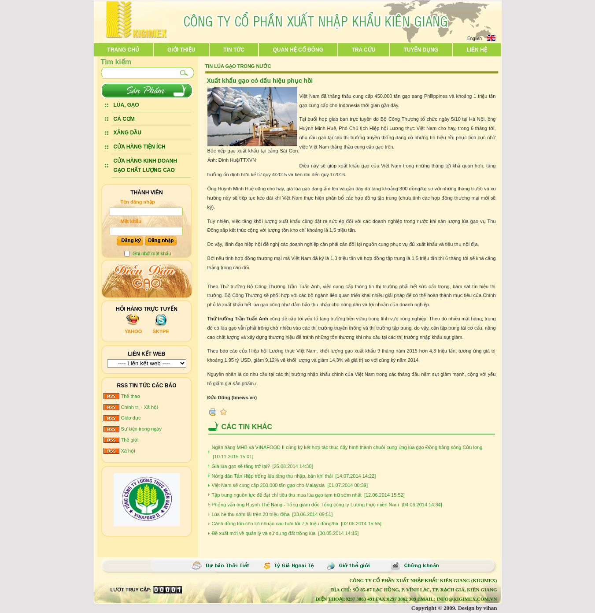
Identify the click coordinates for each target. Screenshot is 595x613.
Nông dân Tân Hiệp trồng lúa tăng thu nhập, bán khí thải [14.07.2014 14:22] (294, 476)
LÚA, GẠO (126, 105)
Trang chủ (123, 50)
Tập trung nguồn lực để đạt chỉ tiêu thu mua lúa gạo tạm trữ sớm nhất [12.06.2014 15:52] (308, 495)
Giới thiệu (181, 50)
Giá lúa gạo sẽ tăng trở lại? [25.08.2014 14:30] (262, 466)
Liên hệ (476, 50)
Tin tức (233, 50)
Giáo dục (131, 417)
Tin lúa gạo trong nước (238, 66)
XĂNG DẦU (127, 133)
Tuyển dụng (420, 50)
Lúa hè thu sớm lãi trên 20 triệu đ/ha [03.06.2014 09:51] (272, 514)
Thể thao (130, 396)
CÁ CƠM (124, 119)
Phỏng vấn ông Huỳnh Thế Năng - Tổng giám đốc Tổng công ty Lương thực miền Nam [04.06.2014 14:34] (327, 504)
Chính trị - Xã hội (139, 407)
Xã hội (128, 450)
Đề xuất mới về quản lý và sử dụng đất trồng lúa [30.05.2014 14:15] (285, 533)
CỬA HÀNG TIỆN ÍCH (140, 147)
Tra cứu (363, 50)
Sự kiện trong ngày (141, 428)
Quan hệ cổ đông (298, 50)
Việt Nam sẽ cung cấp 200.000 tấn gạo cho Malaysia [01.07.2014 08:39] (290, 485)
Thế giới (130, 439)
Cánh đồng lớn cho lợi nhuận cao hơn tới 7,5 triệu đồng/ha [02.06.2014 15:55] (296, 523)
